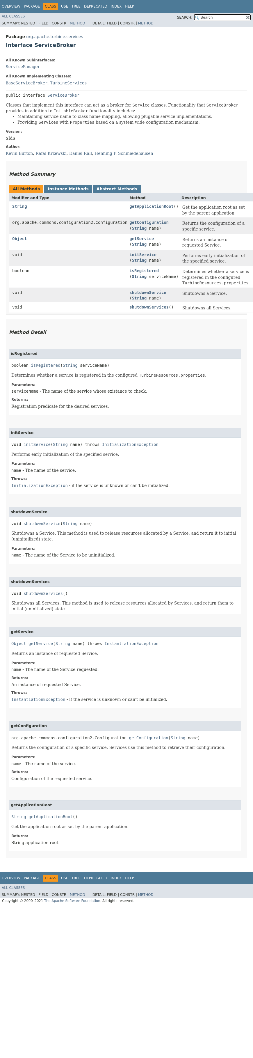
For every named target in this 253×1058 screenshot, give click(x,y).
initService (142, 254)
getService (141, 238)
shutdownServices (149, 307)
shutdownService (147, 292)
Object (19, 238)
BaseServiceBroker (26, 83)
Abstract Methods (117, 189)
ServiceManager (23, 66)
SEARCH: (185, 17)
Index (116, 6)
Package (32, 6)
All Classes (13, 16)
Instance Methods (68, 189)
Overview (11, 6)
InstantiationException (131, 643)
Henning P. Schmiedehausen (124, 153)
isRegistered (144, 270)
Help (129, 6)
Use (64, 6)
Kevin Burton (19, 153)
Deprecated (95, 6)
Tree (76, 6)
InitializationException (130, 444)
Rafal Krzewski (51, 153)
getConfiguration (149, 222)
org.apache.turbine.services (54, 36)
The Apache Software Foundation (72, 901)
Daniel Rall (80, 153)
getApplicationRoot (151, 206)
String (19, 206)
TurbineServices (68, 83)
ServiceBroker (63, 95)
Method (77, 23)
